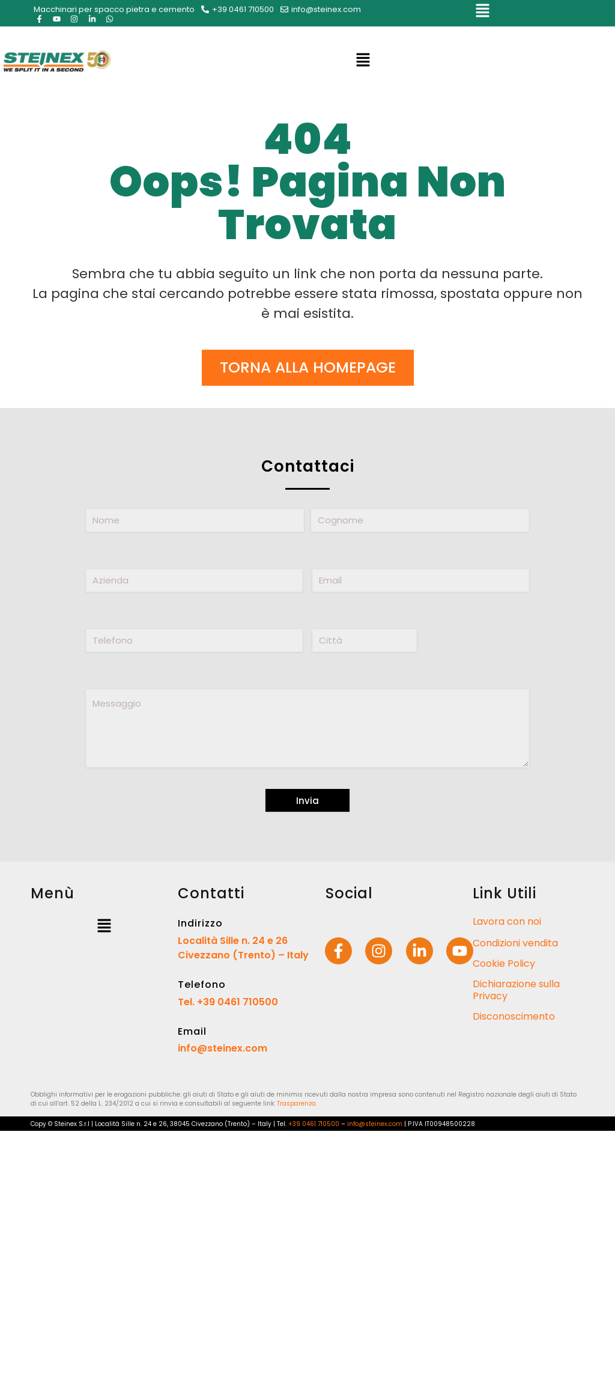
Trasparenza (296, 1103)
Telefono (202, 984)
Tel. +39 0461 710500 (228, 1002)
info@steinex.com (222, 1048)
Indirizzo (200, 923)
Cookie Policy (504, 963)
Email (192, 1031)
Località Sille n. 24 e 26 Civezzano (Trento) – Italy (243, 948)
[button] (482, 13)
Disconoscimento (514, 1016)
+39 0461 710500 (313, 1123)
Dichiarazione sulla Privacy (516, 990)
